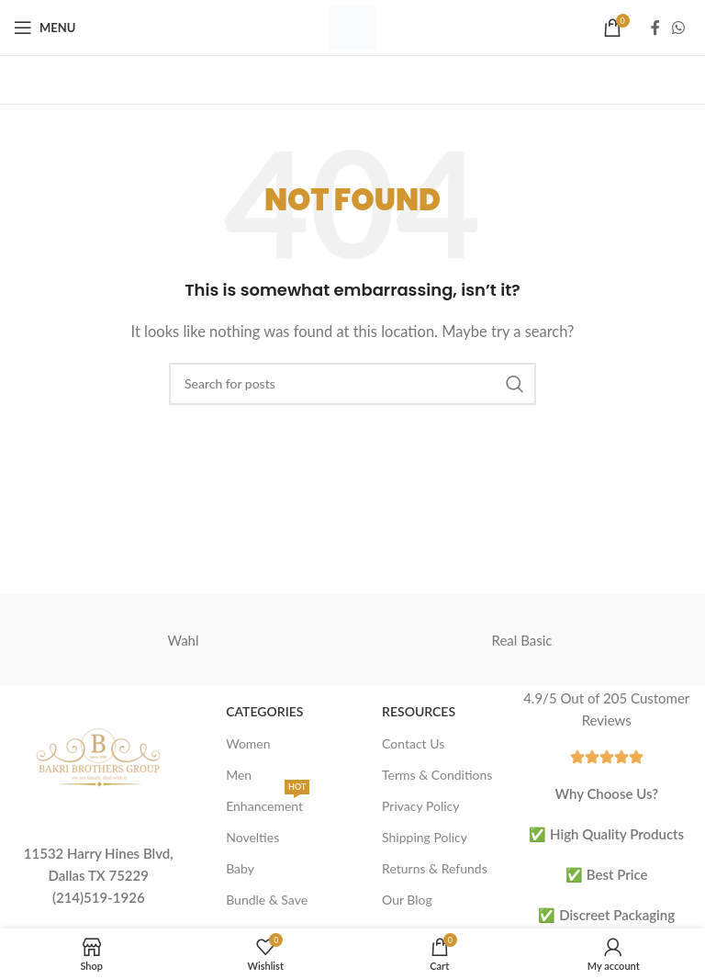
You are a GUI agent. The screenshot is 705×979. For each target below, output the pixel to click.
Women (248, 743)
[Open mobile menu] (44, 27)
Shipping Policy (424, 837)
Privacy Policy (420, 806)
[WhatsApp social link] (678, 27)
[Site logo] (352, 25)
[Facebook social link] (655, 27)
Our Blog (407, 899)
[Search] (352, 384)
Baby (240, 868)
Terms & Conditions (437, 774)
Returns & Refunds (434, 868)
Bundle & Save (267, 899)
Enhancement (267, 802)
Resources (418, 711)
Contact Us (413, 743)
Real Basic (522, 640)
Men (239, 774)
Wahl (182, 640)
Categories (264, 711)
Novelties (252, 837)
